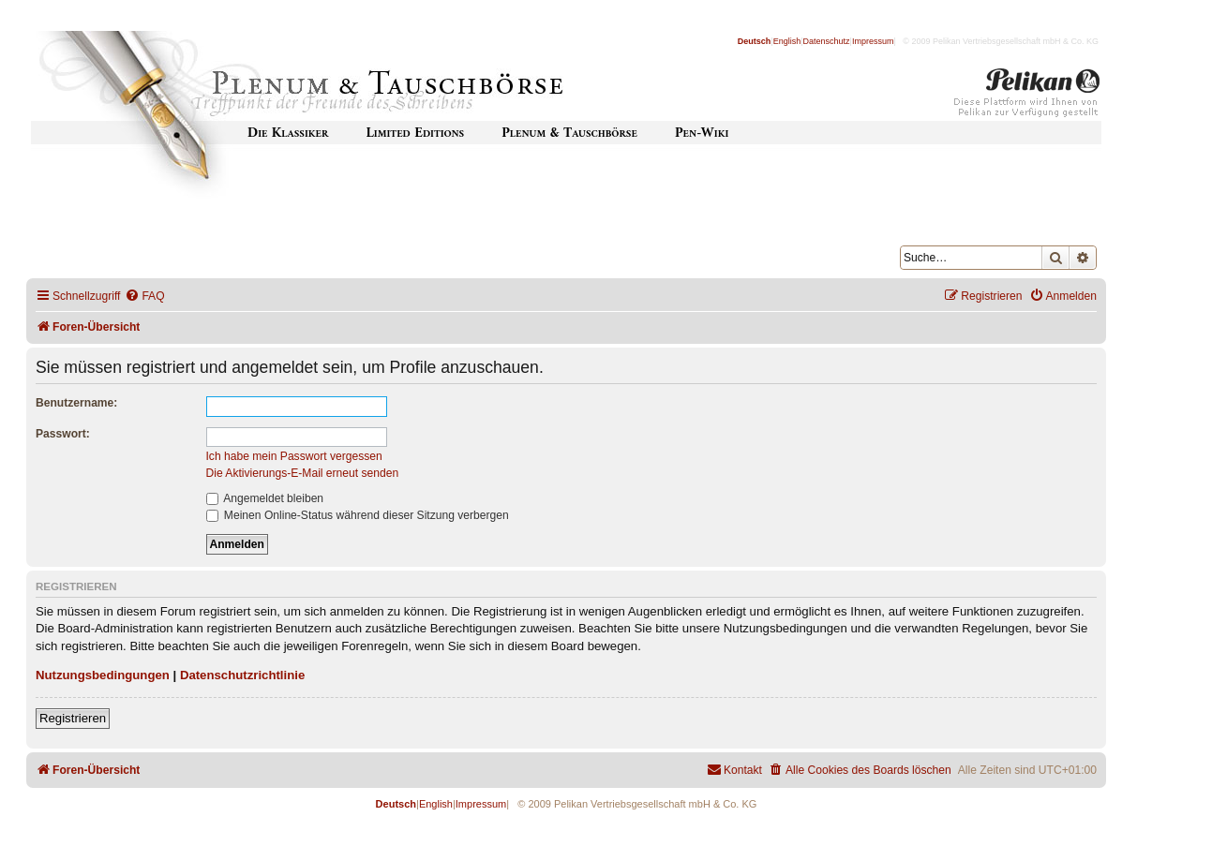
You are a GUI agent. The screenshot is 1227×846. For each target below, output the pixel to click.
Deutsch (754, 41)
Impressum (873, 41)
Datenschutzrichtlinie (242, 675)
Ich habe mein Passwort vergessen (294, 456)
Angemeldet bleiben (265, 498)
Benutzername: (76, 402)
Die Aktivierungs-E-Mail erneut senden (302, 473)
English (787, 41)
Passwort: (63, 433)
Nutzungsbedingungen (103, 675)
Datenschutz (826, 41)
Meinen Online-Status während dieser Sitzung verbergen (357, 515)
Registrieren (72, 718)
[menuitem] (144, 296)
